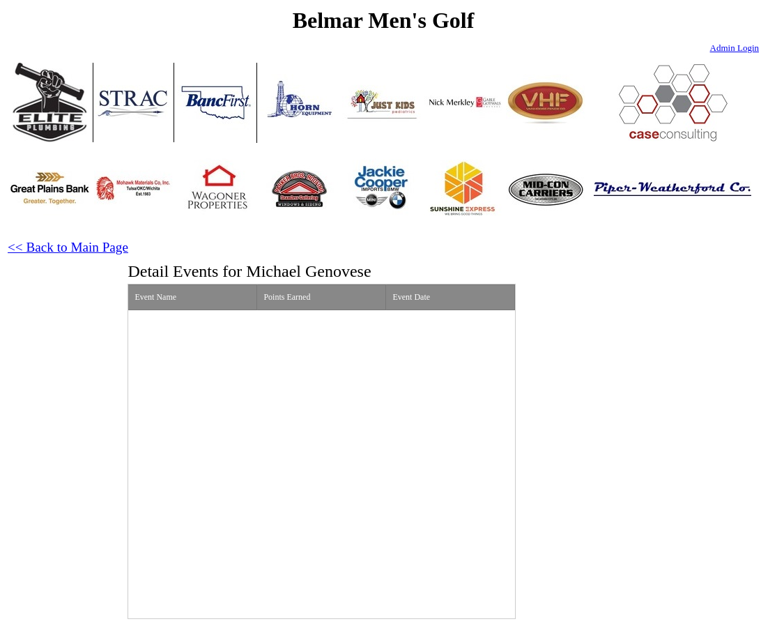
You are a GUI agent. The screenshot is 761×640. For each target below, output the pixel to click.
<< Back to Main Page (68, 247)
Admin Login (734, 48)
